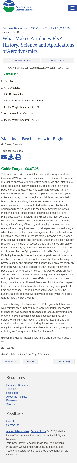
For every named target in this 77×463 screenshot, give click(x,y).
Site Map (11, 404)
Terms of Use (38, 431)
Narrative (8, 81)
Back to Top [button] (64, 361)
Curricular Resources (14, 28)
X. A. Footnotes (12, 87)
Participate (12, 392)
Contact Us (12, 425)
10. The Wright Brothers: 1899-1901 (22, 107)
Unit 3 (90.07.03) (60, 28)
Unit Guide (10, 74)
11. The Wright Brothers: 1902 (19, 113)
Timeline (11, 389)
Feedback (14, 413)
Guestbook (12, 421)
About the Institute (16, 396)
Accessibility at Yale (17, 431)
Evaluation (12, 400)
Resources (15, 377)
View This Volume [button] (21, 60)
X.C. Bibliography (13, 94)
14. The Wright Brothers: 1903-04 (21, 120)
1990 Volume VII (39, 28)
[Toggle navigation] (72, 8)
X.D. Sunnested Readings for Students (23, 100)
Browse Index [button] (57, 60)
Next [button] (30, 361)
